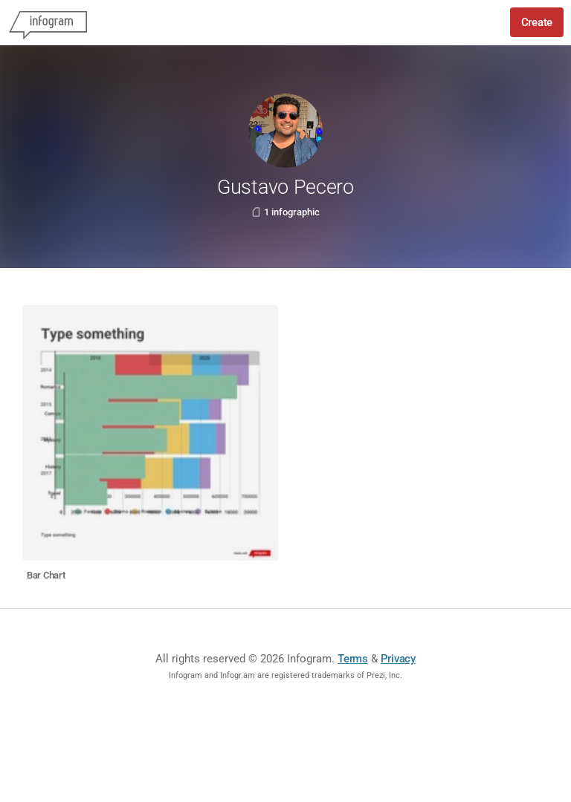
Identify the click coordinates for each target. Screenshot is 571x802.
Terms (353, 658)
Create (536, 22)
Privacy (398, 658)
